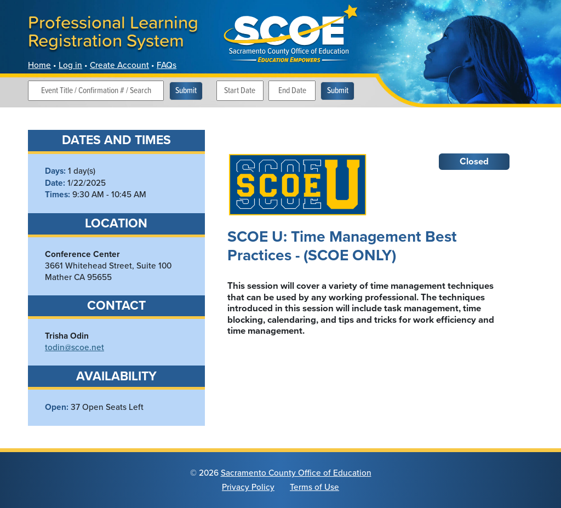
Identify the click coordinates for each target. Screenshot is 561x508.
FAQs (166, 65)
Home (39, 65)
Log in (70, 65)
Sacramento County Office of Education (296, 472)
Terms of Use (314, 487)
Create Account (119, 65)
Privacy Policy (248, 487)
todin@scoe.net (74, 347)
